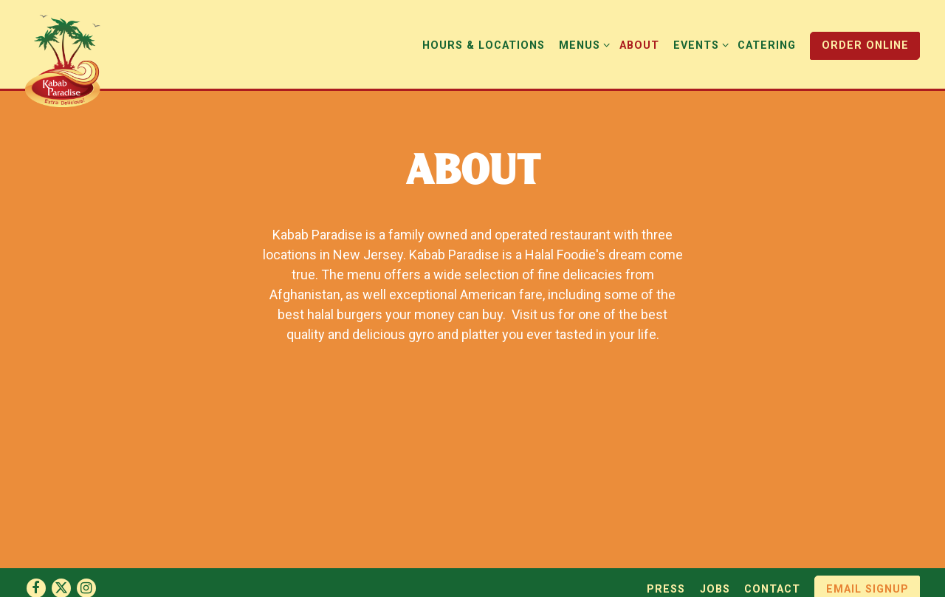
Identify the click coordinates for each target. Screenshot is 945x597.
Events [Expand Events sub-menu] (698, 44)
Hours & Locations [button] (483, 45)
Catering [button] (767, 45)
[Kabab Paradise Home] (71, 59)
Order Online (865, 45)
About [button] (639, 45)
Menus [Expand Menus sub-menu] (581, 44)
